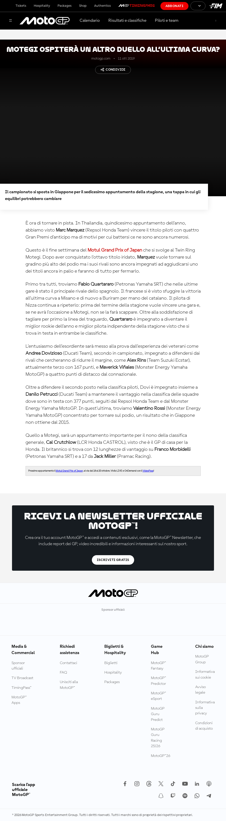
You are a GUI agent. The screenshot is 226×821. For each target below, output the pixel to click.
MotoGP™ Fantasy (158, 666)
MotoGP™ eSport (158, 696)
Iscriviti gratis (113, 560)
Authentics (102, 6)
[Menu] (10, 21)
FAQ (63, 673)
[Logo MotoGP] (44, 21)
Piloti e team (166, 20)
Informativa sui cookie (205, 674)
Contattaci (68, 663)
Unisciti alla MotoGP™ (69, 685)
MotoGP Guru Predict (157, 714)
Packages (65, 6)
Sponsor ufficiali (18, 666)
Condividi (113, 70)
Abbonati (174, 6)
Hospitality (42, 6)
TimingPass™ (22, 688)
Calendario (90, 20)
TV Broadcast (22, 678)
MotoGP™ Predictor (158, 681)
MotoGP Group (202, 659)
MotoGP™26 (160, 756)
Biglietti (110, 663)
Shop (83, 6)
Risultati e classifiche (127, 20)
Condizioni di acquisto (204, 726)
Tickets (21, 6)
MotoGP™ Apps (19, 700)
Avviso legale (200, 690)
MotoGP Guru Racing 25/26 (157, 737)
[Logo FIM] (215, 6)
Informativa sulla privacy (205, 708)
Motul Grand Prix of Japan (115, 250)
